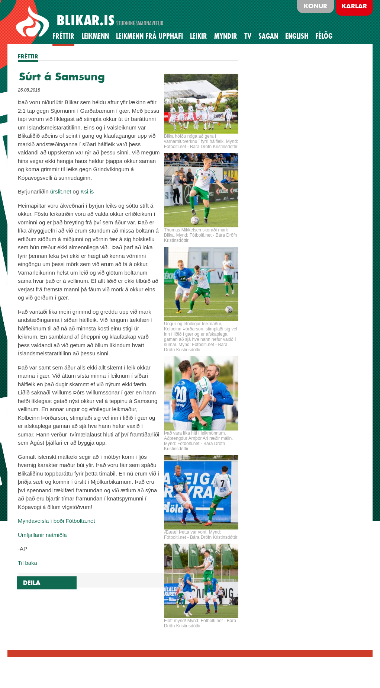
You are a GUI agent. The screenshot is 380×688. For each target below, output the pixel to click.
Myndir (225, 36)
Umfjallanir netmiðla (42, 535)
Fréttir (63, 36)
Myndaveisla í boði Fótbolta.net (56, 521)
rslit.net (62, 191)
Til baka (27, 563)
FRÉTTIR (28, 56)
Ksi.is (87, 191)
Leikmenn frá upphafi (149, 36)
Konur (315, 6)
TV (247, 36)
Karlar (354, 6)
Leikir (198, 36)
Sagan (268, 36)
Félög (323, 36)
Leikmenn (95, 36)
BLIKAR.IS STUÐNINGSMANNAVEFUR (90, 22)
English (296, 36)
